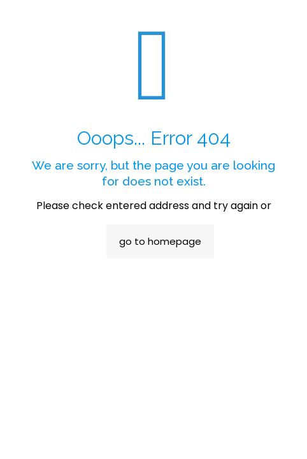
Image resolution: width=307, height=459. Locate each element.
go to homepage (160, 241)
